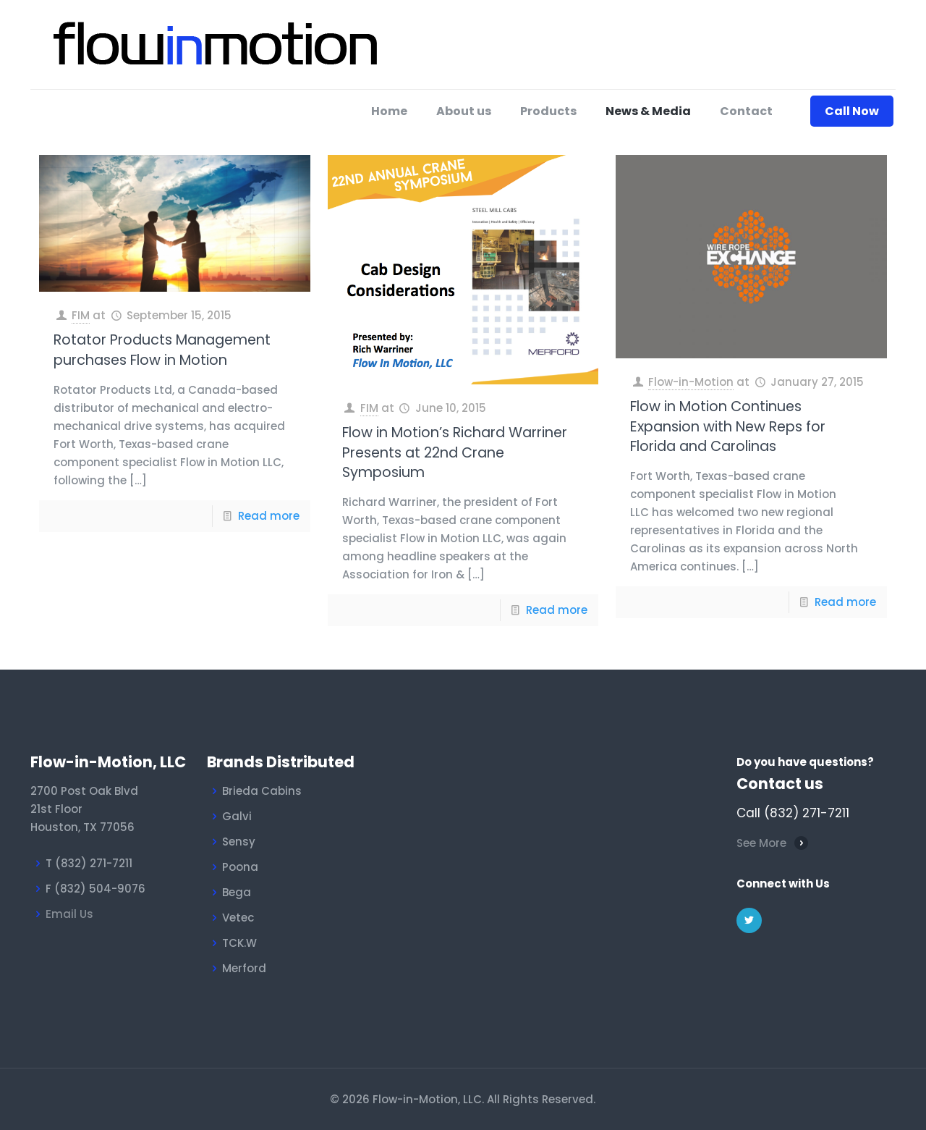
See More (761, 843)
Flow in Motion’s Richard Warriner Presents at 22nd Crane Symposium (454, 452)
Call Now (852, 111)
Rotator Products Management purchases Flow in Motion (162, 349)
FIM (81, 315)
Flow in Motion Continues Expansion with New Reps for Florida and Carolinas (727, 426)
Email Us (69, 914)
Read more (269, 515)
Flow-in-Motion (691, 381)
